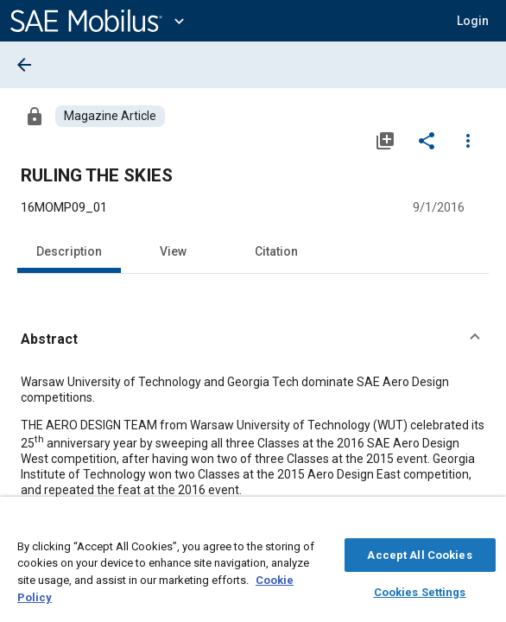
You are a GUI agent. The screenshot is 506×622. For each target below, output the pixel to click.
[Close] (483, 523)
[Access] (34, 115)
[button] (473, 20)
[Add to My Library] (385, 140)
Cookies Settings (420, 589)
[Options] (468, 140)
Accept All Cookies (419, 552)
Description (69, 251)
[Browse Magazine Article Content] (110, 116)
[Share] (426, 140)
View (173, 251)
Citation (276, 251)
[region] (253, 563)
